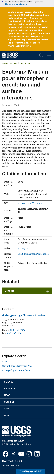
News (7, 395)
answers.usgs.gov (10, 465)
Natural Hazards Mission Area (17, 366)
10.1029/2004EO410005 (30, 203)
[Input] (33, 55)
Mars (4, 361)
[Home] (10, 57)
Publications (9, 64)
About (7, 409)
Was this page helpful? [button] (31, 471)
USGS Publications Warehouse (33, 254)
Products (9, 388)
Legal (7, 415)
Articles (26, 64)
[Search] (41, 55)
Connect (9, 290)
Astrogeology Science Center (23, 315)
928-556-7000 (17, 330)
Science (8, 382)
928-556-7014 (14, 333)
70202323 (23, 248)
